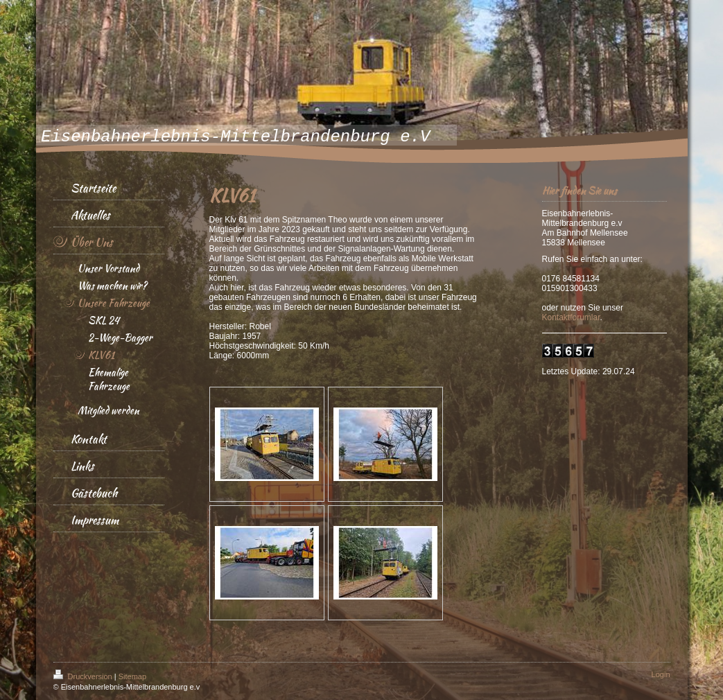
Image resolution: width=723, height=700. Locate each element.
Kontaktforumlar (571, 317)
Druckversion (83, 676)
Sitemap (132, 676)
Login (661, 674)
